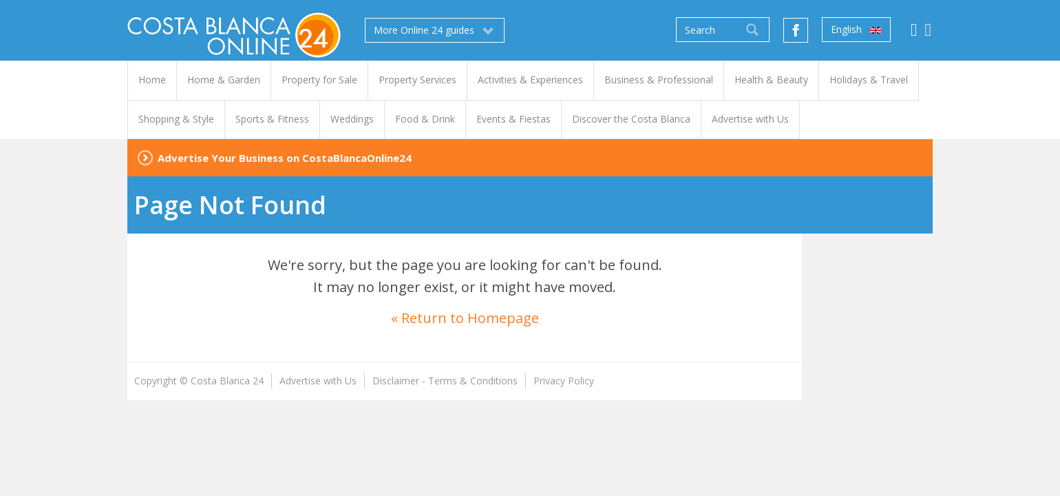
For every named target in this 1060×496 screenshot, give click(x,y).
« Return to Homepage (465, 318)
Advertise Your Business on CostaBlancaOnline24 (285, 158)
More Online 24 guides (435, 30)
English (856, 30)
